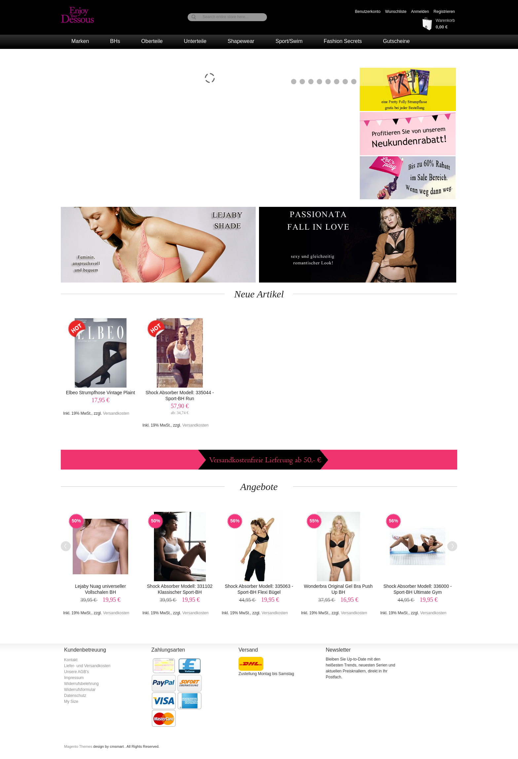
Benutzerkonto (367, 11)
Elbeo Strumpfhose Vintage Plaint (100, 392)
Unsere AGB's (76, 671)
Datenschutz (75, 695)
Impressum (74, 677)
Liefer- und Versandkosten (87, 666)
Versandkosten (116, 413)
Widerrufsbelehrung (81, 683)
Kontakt (71, 660)
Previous (66, 546)
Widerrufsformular (79, 689)
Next (452, 546)
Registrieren (444, 11)
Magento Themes (78, 746)
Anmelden (420, 11)
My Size (71, 701)
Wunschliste (395, 11)
